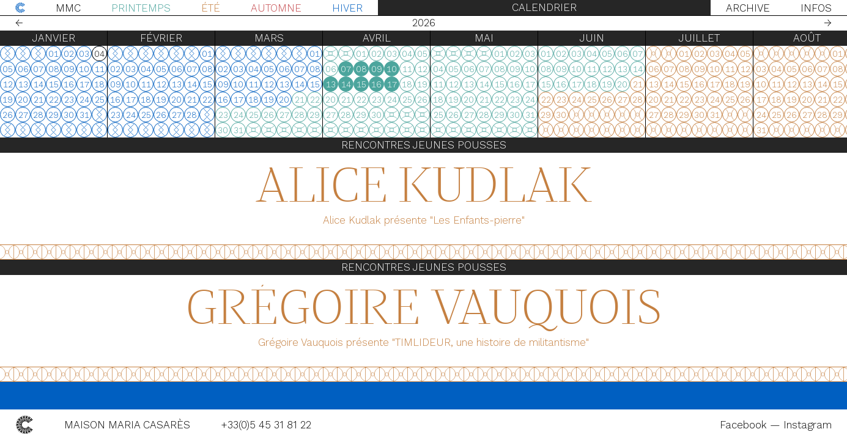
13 (331, 84)
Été (210, 8)
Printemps (141, 8)
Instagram (807, 425)
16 (376, 84)
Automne (276, 8)
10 (392, 69)
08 (361, 69)
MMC (68, 8)
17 (392, 84)
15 (361, 84)
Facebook (745, 425)
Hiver (347, 8)
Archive (748, 8)
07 (346, 69)
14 (346, 84)
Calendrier (544, 7)
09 (376, 69)
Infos (816, 8)
